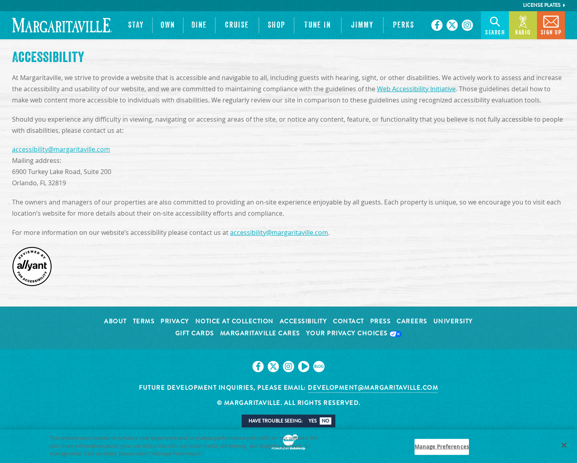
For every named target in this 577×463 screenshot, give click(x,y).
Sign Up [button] (551, 25)
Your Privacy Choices (354, 334)
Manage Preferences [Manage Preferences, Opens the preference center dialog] (442, 449)
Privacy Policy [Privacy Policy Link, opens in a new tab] (223, 456)
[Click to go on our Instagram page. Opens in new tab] (467, 25)
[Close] (564, 448)
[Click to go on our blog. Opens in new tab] (319, 366)
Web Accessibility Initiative (416, 89)
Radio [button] (523, 25)
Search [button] (495, 25)
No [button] (325, 421)
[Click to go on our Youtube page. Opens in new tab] (303, 366)
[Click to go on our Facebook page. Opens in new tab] (437, 25)
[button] (136, 25)
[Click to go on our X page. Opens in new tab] (452, 25)
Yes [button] (313, 421)
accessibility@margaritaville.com (61, 149)
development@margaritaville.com (373, 387)
